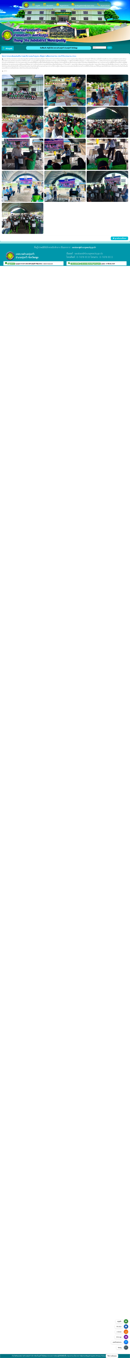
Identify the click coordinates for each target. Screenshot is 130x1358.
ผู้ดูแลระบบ (11, 264)
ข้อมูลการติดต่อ (103, 5)
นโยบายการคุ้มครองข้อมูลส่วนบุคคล (90, 264)
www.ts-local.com (48, 264)
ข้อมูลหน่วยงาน (62, 5)
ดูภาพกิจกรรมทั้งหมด (119, 238)
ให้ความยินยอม (112, 1356)
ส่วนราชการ (48, 5)
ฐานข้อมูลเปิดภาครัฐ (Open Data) (82, 5)
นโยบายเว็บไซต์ (75, 264)
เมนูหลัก (36, 5)
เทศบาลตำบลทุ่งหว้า (30, 264)
